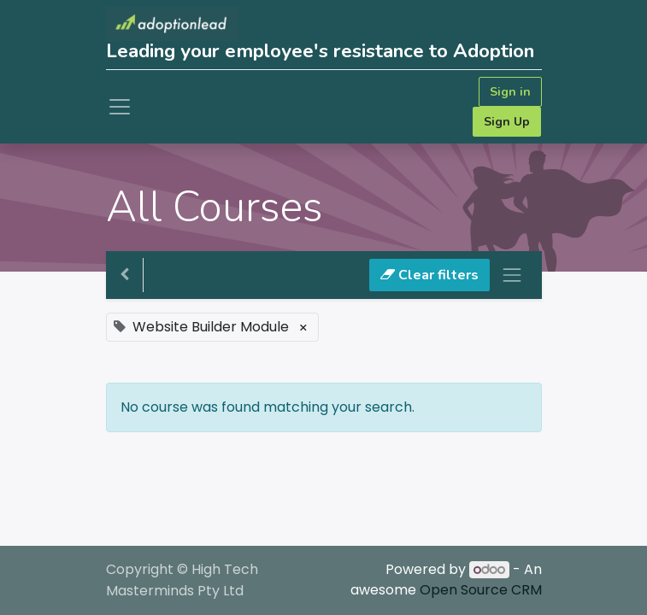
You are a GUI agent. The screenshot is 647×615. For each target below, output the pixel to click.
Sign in (510, 92)
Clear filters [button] (429, 275)
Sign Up (507, 122)
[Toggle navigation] (512, 275)
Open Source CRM (481, 590)
